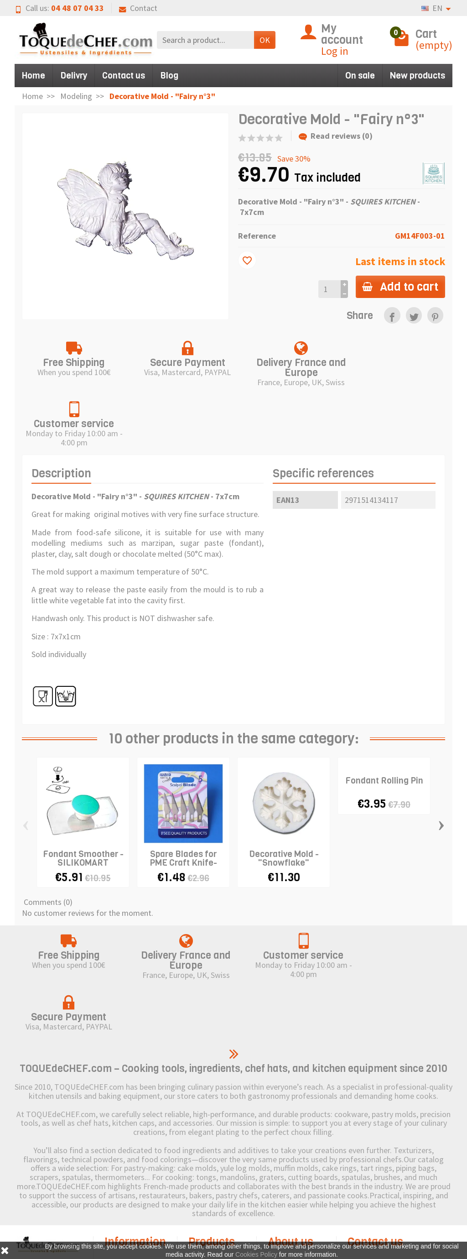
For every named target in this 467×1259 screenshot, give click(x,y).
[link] (392, 315)
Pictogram (217, 1195)
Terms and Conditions (127, 1222)
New (206, 1167)
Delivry (73, 75)
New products (417, 75)
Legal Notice (300, 1154)
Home (33, 75)
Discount (214, 1154)
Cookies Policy (287, 1173)
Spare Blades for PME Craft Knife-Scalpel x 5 (183, 802)
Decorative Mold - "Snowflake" (284, 798)
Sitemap (292, 1192)
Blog (169, 75)
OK (264, 40)
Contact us (123, 75)
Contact (138, 8)
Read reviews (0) (336, 136)
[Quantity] (328, 289)
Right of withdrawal (123, 1173)
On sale (360, 75)
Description (61, 413)
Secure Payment (121, 1197)
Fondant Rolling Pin (384, 720)
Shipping (129, 1154)
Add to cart (400, 286)
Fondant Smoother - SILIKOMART (83, 798)
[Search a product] (205, 40)
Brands (211, 1181)
